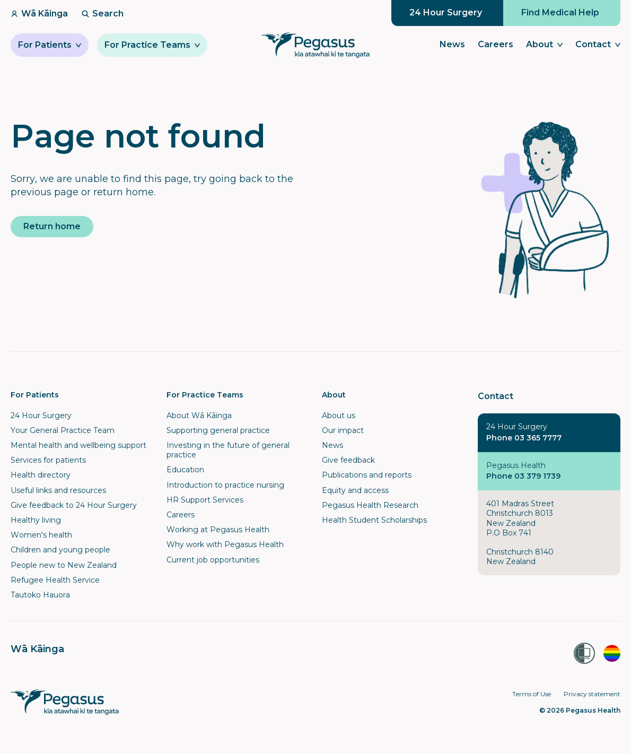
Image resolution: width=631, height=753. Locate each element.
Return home (52, 226)
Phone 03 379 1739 (523, 476)
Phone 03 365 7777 (524, 438)
